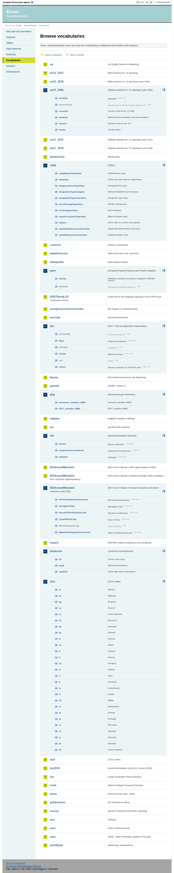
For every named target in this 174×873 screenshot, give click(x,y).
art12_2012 (56, 73)
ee (60, 632)
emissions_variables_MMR (72, 402)
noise (53, 794)
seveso (54, 811)
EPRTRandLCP (59, 296)
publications (57, 802)
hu (60, 663)
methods (63, 117)
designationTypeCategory (71, 192)
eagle (61, 565)
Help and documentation (18, 31)
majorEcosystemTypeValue (72, 216)
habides (55, 418)
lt (59, 682)
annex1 (62, 444)
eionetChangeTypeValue (71, 204)
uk (60, 750)
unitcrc (62, 367)
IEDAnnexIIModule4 (62, 487)
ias (51, 427)
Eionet (19, 25)
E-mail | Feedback (15, 863)
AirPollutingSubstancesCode (73, 499)
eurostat (55, 317)
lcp (52, 776)
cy (60, 608)
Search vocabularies (53, 55)
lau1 (52, 581)
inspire (54, 542)
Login (142, 2)
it (59, 676)
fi (59, 651)
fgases (54, 377)
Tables (9, 43)
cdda (53, 165)
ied (52, 435)
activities (63, 98)
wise (53, 836)
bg (60, 602)
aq (51, 64)
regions (62, 222)
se (60, 731)
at (60, 589)
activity (62, 278)
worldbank (56, 845)
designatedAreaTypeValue (72, 186)
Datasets (10, 37)
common (55, 245)
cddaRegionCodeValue (70, 173)
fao (52, 326)
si (60, 737)
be (60, 596)
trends (62, 130)
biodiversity (57, 156)
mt (60, 700)
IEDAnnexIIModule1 (62, 467)
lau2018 (55, 768)
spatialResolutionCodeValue (73, 235)
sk (60, 743)
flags (61, 340)
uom (52, 828)
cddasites (63, 179)
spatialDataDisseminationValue (74, 229)
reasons (63, 123)
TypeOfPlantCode (67, 519)
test (52, 819)
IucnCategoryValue (68, 210)
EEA (19, 2)
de (60, 620)
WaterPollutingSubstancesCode (75, 532)
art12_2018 (56, 81)
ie (60, 669)
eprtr (53, 270)
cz (60, 614)
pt (60, 719)
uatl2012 (63, 571)
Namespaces (13, 71)
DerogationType (67, 506)
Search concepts (77, 55)
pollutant (63, 457)
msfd (53, 785)
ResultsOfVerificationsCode (72, 512)
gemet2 (54, 385)
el (60, 639)
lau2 (52, 759)
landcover (56, 551)
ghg (52, 394)
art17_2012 (56, 139)
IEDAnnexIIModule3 (62, 475)
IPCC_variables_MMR (69, 408)
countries (63, 111)
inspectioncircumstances (71, 450)
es (60, 645)
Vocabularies (13, 60)
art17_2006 (56, 90)
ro (60, 725)
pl (60, 713)
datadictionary (59, 253)
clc (60, 559)
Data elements (13, 48)
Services (10, 66)
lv (60, 694)
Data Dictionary (30, 25)
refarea (62, 354)
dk (60, 626)
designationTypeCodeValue (72, 198)
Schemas (11, 54)
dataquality (57, 262)
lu (60, 688)
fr (59, 657)
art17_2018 (56, 148)
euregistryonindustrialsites (66, 309)
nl (60, 706)
